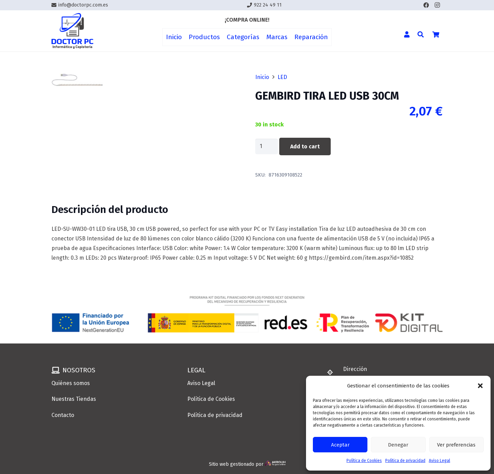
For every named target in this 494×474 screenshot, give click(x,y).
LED (282, 77)
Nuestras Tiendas (73, 399)
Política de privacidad (405, 460)
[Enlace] (72, 31)
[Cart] (436, 34)
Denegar (398, 445)
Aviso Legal (439, 460)
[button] (480, 385)
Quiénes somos (70, 383)
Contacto (62, 415)
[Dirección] (333, 372)
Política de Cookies (364, 460)
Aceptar (340, 445)
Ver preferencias (456, 445)
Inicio (262, 77)
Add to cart (305, 146)
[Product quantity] (266, 146)
